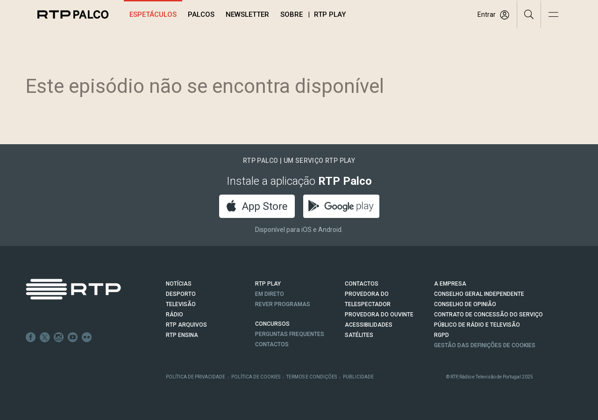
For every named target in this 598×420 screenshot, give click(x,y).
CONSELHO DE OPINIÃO (465, 304)
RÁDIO (174, 314)
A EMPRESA (450, 283)
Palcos (201, 14)
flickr (87, 337)
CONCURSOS (272, 324)
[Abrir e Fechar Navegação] (553, 15)
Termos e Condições (311, 376)
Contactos (272, 344)
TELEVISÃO (181, 304)
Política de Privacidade (195, 376)
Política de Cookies (255, 376)
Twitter (45, 337)
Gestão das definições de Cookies (484, 345)
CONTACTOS (361, 283)
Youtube (73, 337)
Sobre (291, 14)
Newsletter (247, 14)
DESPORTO (181, 294)
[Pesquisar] (529, 14)
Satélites (359, 335)
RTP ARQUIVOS (186, 325)
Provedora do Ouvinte (379, 314)
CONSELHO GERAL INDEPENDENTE (479, 294)
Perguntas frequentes (289, 334)
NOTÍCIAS (179, 283)
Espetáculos (153, 14)
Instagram (59, 337)
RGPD (441, 335)
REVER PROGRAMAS (282, 304)
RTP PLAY (268, 283)
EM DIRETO (269, 294)
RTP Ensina (182, 335)
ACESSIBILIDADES (368, 325)
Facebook (31, 337)
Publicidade (358, 376)
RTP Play (330, 14)
